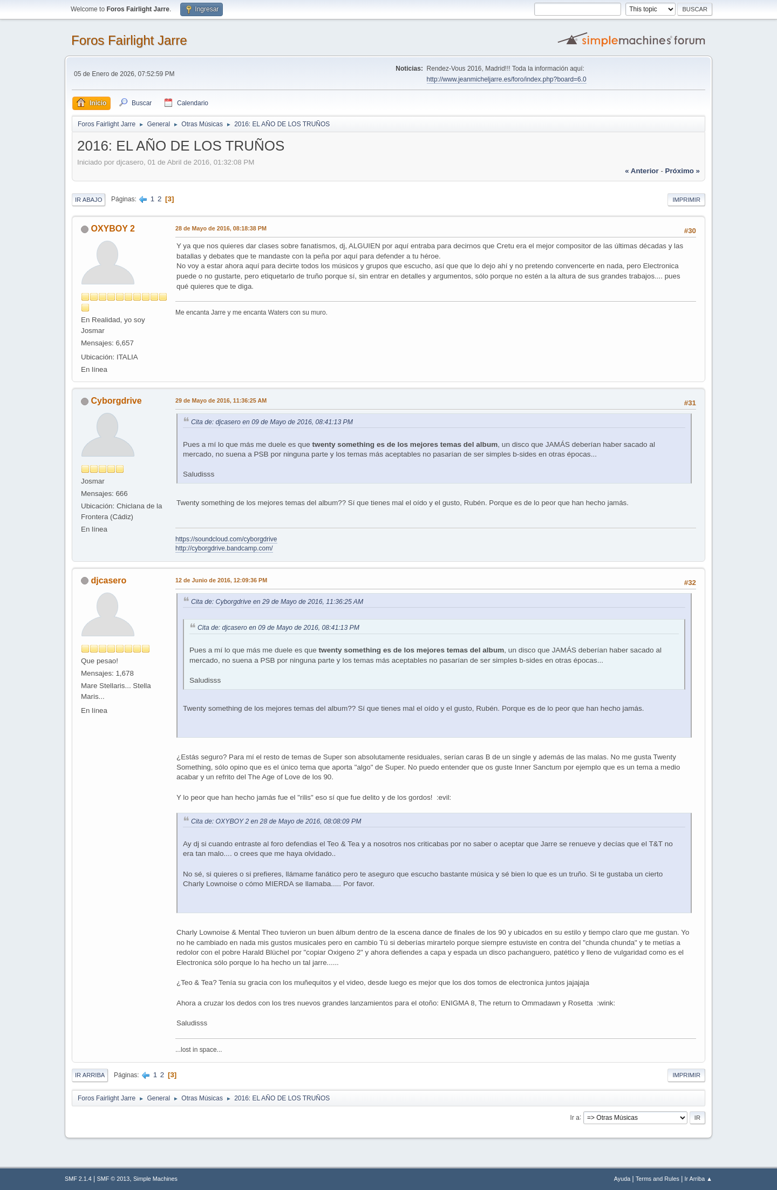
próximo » (682, 171)
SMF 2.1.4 (78, 1178)
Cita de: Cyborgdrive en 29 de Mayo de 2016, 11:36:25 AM (277, 602)
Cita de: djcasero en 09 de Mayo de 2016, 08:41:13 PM (272, 422)
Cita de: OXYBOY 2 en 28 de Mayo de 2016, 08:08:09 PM (276, 821)
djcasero (108, 580)
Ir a (575, 1117)
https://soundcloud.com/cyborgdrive (226, 539)
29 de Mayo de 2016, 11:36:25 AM (221, 400)
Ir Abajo (88, 199)
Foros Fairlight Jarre (129, 40)
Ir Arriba (90, 1075)
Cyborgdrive (116, 400)
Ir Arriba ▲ (698, 1178)
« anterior (641, 171)
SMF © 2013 (113, 1178)
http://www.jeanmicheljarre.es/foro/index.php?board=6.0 (507, 79)
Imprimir (686, 199)
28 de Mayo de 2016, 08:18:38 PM (221, 228)
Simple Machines (155, 1178)
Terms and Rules (657, 1178)
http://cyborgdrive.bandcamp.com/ (224, 548)
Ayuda (622, 1178)
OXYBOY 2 (112, 228)
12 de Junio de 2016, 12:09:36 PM (221, 580)
